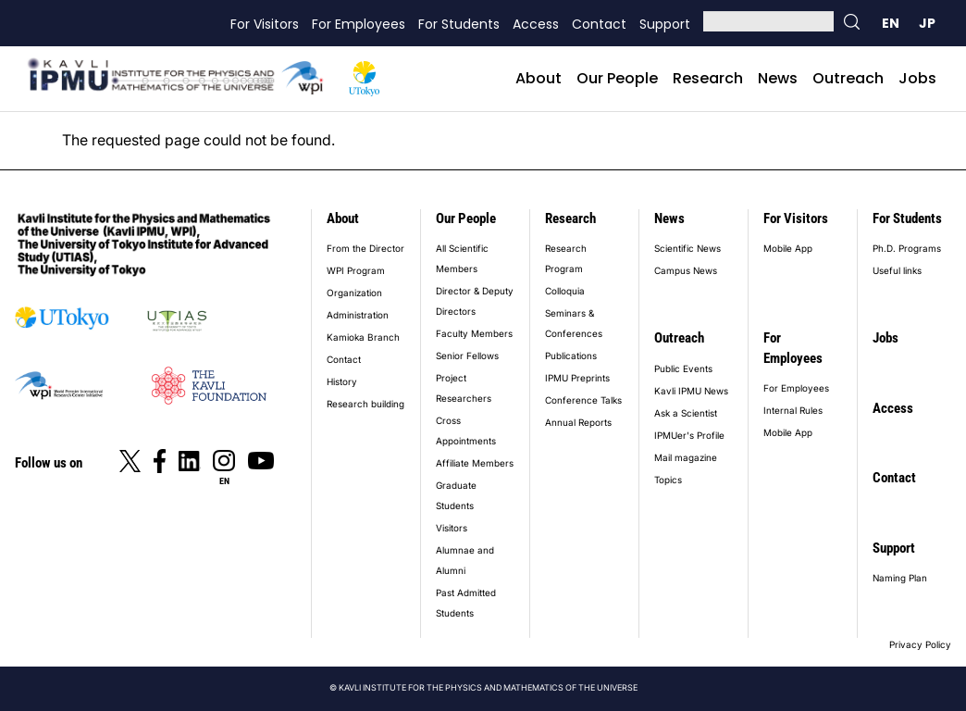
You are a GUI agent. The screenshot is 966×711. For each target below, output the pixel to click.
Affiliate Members (475, 462)
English (890, 23)
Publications (571, 355)
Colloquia (565, 290)
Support (664, 24)
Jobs (917, 78)
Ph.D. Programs (907, 248)
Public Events (683, 368)
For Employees (358, 24)
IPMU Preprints (577, 377)
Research (708, 78)
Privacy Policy (920, 644)
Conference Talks (583, 399)
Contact (599, 24)
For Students (459, 24)
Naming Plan (900, 577)
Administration (358, 314)
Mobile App (787, 248)
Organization (354, 292)
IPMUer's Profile (689, 435)
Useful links (897, 270)
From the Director (365, 248)
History (342, 381)
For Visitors (264, 24)
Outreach (848, 78)
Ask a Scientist (685, 412)
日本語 (927, 23)
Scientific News (687, 248)
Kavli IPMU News (691, 390)
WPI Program (356, 270)
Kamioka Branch (363, 337)
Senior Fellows (467, 355)
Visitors (451, 527)
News (778, 78)
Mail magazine (685, 457)
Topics (668, 479)
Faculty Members (474, 333)
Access (536, 24)
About (538, 78)
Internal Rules (793, 410)
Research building (365, 403)
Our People (617, 78)
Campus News (685, 270)
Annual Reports (578, 422)
